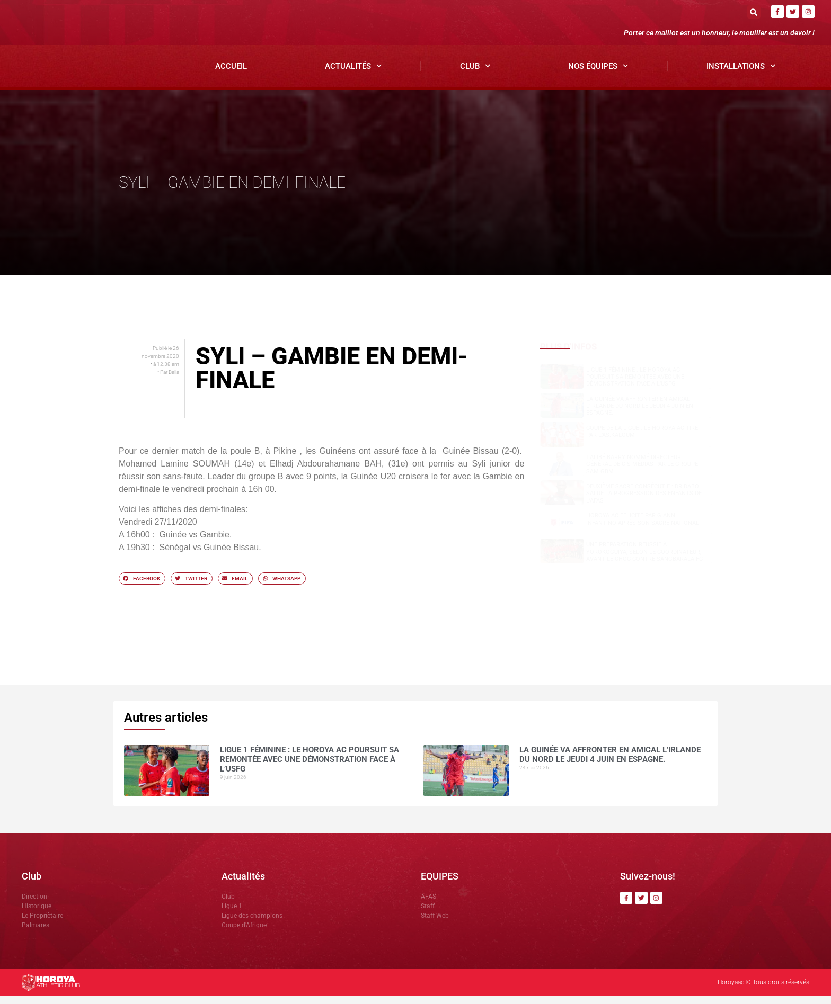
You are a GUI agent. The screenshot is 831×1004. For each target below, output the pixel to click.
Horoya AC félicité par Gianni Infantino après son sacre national (642, 527)
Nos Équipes (598, 74)
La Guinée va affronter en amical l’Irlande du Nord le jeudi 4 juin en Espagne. (639, 414)
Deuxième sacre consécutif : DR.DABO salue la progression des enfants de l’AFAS (644, 501)
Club (475, 74)
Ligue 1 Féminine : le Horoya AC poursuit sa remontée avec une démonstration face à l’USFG (635, 384)
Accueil (231, 74)
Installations (741, 74)
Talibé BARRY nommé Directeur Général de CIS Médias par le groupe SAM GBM (642, 472)
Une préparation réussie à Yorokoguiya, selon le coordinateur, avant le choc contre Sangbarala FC (644, 560)
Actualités (353, 74)
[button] (754, 12)
